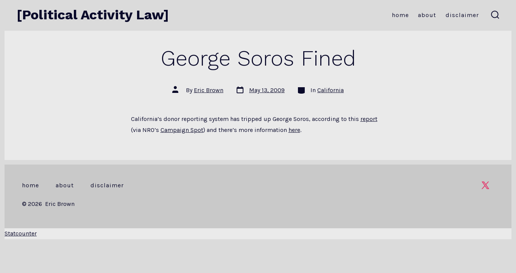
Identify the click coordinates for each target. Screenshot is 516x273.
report (368, 118)
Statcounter (21, 233)
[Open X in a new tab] (485, 185)
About (427, 15)
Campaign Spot (182, 129)
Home (400, 15)
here (294, 129)
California (330, 90)
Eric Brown (208, 90)
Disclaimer (462, 15)
